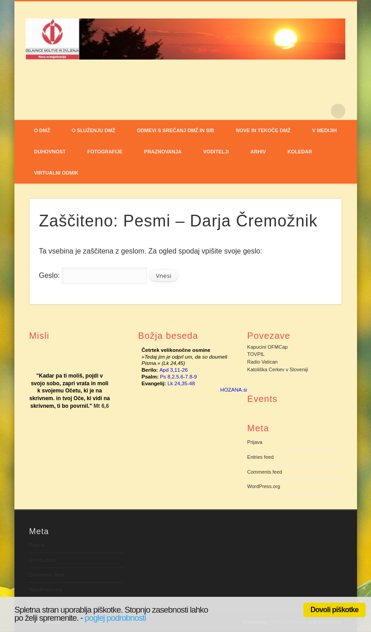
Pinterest (319, 111)
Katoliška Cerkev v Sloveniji (277, 369)
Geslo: (93, 275)
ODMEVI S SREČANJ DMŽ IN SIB (176, 130)
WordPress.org (263, 486)
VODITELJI (216, 151)
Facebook (301, 111)
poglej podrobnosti (115, 618)
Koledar (300, 151)
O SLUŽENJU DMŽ (93, 130)
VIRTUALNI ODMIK (56, 172)
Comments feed (264, 472)
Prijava (254, 442)
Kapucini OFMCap (267, 347)
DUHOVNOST (50, 151)
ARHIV (258, 151)
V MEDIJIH (324, 130)
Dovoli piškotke (334, 610)
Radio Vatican (262, 361)
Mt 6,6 (101, 406)
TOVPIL (256, 354)
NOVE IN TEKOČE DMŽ (263, 130)
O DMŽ (42, 130)
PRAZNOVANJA (163, 151)
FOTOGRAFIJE (105, 151)
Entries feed (260, 457)
